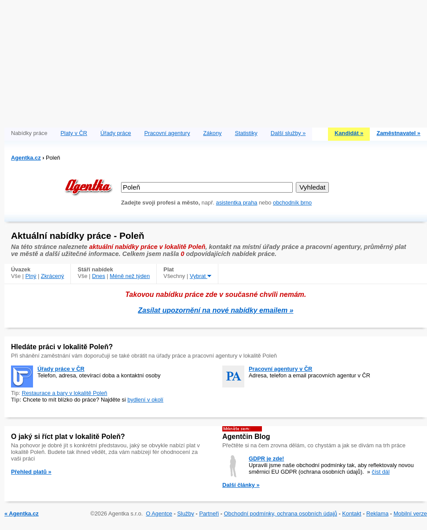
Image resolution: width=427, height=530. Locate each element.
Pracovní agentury (167, 133)
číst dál (381, 471)
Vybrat (200, 276)
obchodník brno (292, 202)
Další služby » (288, 133)
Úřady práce (115, 133)
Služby (185, 513)
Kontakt (351, 513)
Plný (31, 276)
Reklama (377, 513)
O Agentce (159, 513)
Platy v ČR (74, 133)
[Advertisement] (215, 61)
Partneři (209, 513)
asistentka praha (237, 202)
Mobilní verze (410, 513)
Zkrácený (52, 276)
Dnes (98, 276)
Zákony (212, 133)
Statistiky (246, 133)
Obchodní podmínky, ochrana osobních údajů (280, 513)
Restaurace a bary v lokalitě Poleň (64, 393)
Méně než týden (130, 276)
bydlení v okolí (145, 399)
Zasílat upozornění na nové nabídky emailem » (216, 310)
